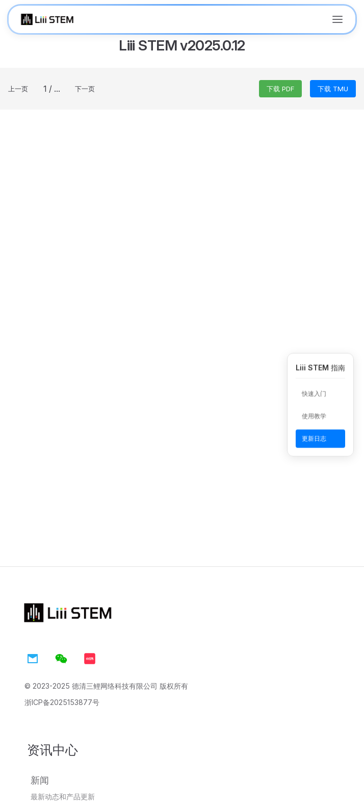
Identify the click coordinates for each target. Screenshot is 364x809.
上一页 (18, 89)
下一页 (85, 89)
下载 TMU (333, 89)
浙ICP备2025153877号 (61, 702)
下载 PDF (280, 89)
